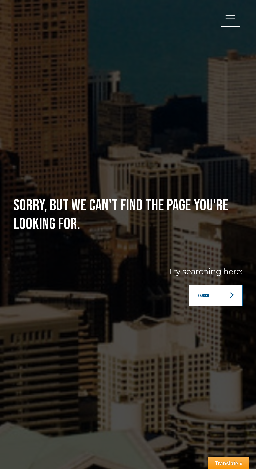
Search (216, 295)
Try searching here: (205, 271)
